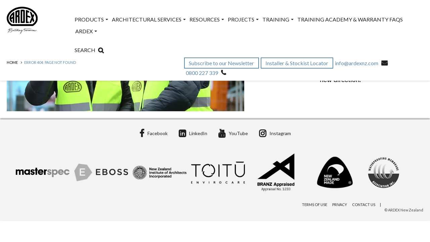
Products (91, 19)
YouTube (233, 133)
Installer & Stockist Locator (297, 63)
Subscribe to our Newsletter (222, 63)
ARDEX (86, 31)
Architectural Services (149, 19)
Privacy (339, 204)
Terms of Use (314, 204)
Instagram (275, 133)
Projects (243, 19)
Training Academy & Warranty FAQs (350, 19)
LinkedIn (193, 133)
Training (278, 19)
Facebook (153, 133)
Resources (206, 19)
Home (12, 62)
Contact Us (363, 204)
